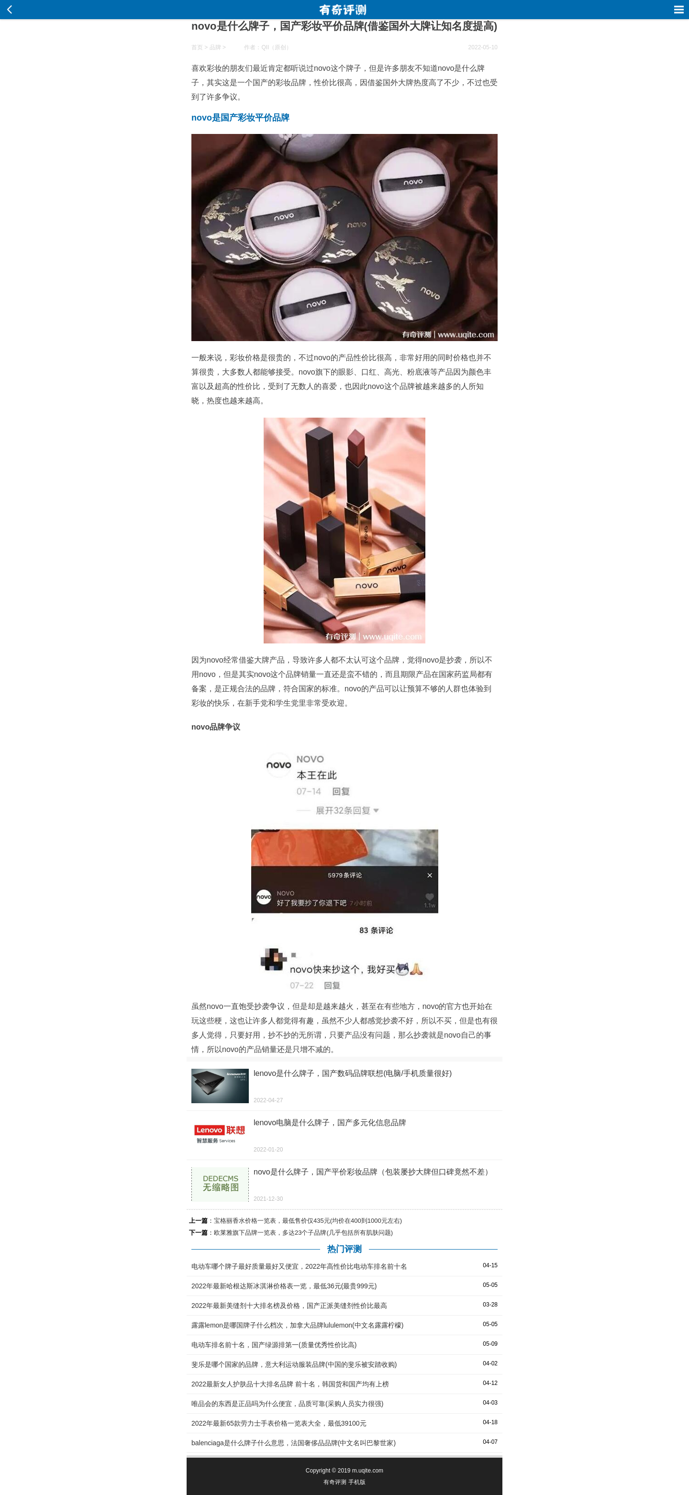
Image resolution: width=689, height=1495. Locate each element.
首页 (197, 47)
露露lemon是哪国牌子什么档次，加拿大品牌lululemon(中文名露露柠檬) (297, 1325)
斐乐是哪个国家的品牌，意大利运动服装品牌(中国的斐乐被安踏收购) (294, 1364)
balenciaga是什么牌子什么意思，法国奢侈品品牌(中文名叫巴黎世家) (293, 1443)
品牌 (215, 47)
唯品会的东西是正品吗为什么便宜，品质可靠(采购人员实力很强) (287, 1403)
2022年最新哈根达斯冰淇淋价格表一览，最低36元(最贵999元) (284, 1286)
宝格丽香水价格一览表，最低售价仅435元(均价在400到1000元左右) (308, 1220)
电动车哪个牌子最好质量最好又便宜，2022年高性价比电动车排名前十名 (299, 1266)
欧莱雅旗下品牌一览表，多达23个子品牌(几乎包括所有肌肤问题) (303, 1232)
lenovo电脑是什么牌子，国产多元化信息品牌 (330, 1122)
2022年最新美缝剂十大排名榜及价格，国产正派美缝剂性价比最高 (289, 1305)
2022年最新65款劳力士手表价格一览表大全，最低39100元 (279, 1423)
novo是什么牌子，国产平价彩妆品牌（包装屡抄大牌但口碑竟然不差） (373, 1172)
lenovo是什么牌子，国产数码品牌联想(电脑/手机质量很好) (353, 1073)
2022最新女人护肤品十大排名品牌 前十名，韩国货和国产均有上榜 (290, 1384)
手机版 (357, 1482)
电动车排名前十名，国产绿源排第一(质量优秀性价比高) (273, 1345)
